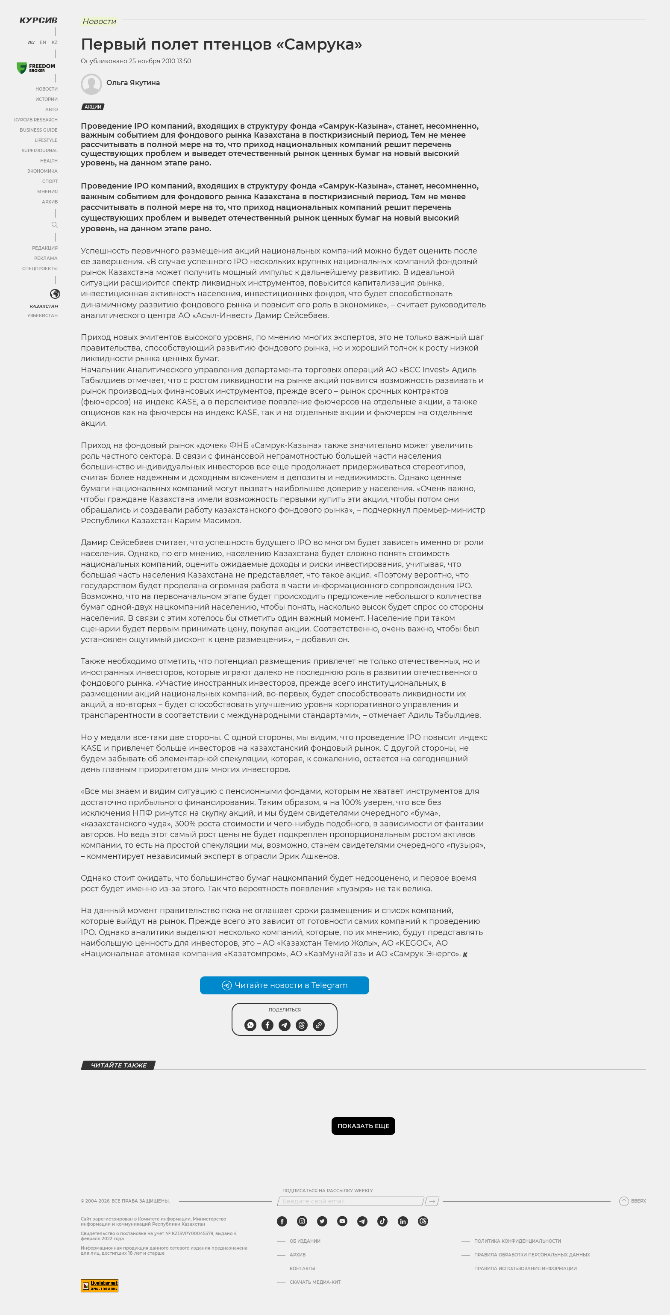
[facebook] (282, 1221)
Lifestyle (46, 140)
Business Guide (39, 130)
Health (49, 161)
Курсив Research (36, 120)
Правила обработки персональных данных (532, 1255)
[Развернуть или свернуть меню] (55, 225)
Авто (51, 109)
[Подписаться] (432, 1201)
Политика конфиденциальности (517, 1241)
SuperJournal (40, 150)
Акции (93, 107)
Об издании (305, 1241)
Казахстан (44, 306)
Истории (46, 99)
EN (43, 42)
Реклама (46, 258)
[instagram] (302, 1221)
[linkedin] (402, 1221)
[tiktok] (382, 1221)
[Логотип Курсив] (38, 20)
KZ (55, 42)
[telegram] (362, 1221)
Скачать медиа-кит (315, 1282)
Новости (46, 89)
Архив (50, 202)
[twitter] (322, 1221)
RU (31, 42)
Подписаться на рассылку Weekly (327, 1191)
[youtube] (342, 1221)
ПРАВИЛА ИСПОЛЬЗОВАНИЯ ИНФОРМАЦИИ (525, 1268)
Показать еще (363, 1126)
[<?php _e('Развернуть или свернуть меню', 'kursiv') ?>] (55, 294)
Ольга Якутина (133, 83)
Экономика (42, 171)
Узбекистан (42, 315)
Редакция (45, 248)
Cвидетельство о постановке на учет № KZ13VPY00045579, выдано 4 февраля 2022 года (159, 1236)
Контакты (302, 1268)
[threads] (423, 1221)
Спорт (50, 181)
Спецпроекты (40, 268)
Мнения (47, 192)
